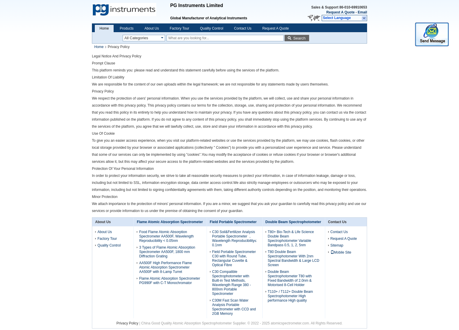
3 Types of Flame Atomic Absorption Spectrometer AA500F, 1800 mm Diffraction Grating (167, 251)
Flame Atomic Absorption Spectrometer (170, 222)
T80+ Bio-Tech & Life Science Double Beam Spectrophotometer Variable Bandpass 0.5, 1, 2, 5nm (291, 238)
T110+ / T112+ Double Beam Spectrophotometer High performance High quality (290, 296)
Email (362, 12)
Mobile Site (340, 252)
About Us (151, 28)
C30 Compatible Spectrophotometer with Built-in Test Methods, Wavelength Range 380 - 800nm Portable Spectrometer (231, 283)
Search (299, 38)
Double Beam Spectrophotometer (293, 222)
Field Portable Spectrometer (233, 222)
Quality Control (211, 28)
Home (104, 28)
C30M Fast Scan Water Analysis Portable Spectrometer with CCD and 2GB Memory (234, 307)
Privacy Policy (127, 323)
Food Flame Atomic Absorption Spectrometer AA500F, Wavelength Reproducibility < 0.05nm (166, 236)
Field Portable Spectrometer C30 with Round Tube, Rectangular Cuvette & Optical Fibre (234, 258)
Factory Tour (179, 28)
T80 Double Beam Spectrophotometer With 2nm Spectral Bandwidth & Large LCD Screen (293, 258)
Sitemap (336, 245)
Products (126, 28)
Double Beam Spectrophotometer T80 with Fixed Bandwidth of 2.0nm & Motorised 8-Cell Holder (290, 278)
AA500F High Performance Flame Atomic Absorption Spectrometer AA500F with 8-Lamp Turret (165, 267)
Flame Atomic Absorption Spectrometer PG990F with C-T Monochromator (169, 280)
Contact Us (242, 28)
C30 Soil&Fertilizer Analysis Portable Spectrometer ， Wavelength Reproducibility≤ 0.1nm (234, 238)
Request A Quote (340, 12)
